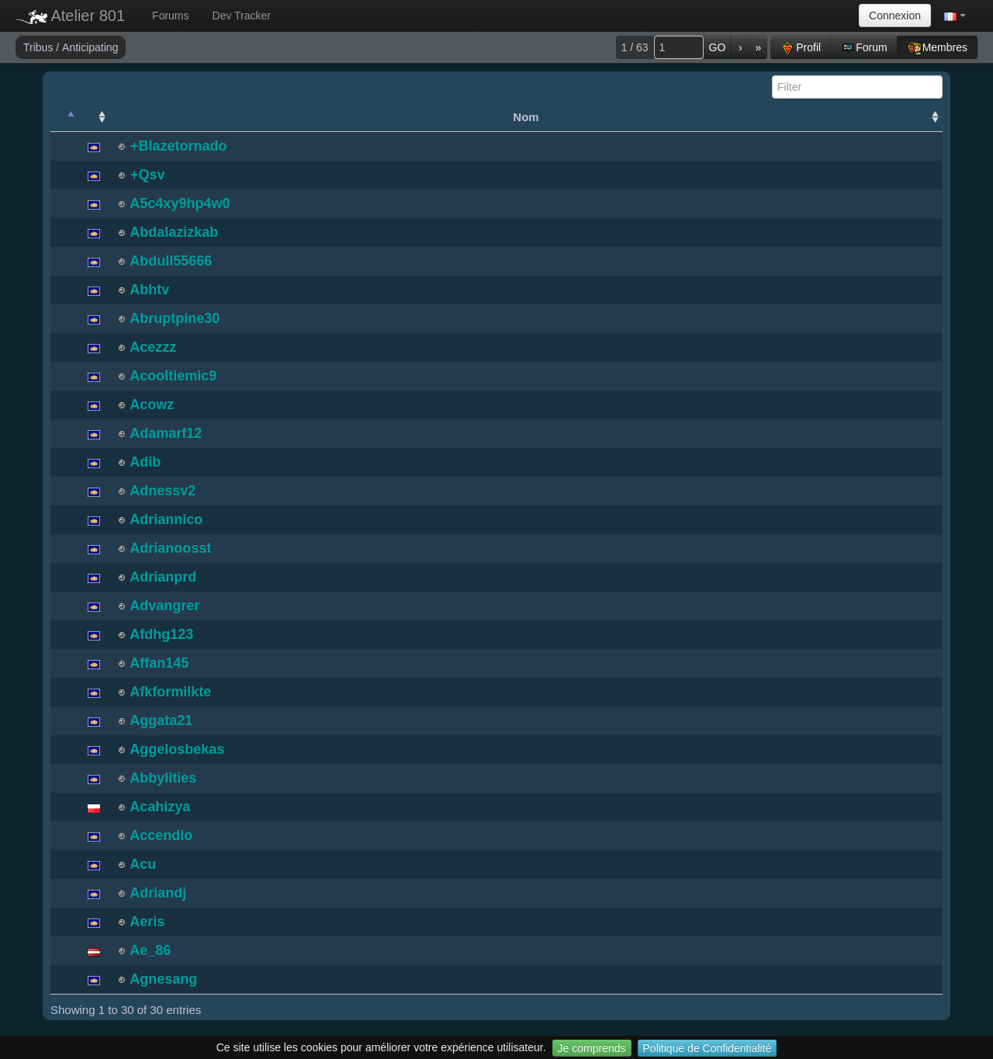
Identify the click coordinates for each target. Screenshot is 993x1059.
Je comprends (592, 1048)
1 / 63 (635, 47)
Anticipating (90, 47)
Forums (170, 15)
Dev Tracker (242, 15)
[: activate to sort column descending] (64, 117)
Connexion (895, 15)
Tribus (39, 47)
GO (717, 47)
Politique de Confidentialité (707, 1048)
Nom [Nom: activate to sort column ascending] (525, 116)
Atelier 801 (70, 15)
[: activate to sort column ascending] (93, 117)
